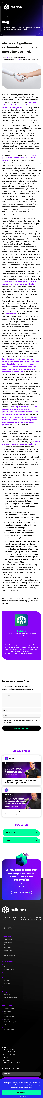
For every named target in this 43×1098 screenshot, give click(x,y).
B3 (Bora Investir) (9, 1030)
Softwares (7, 967)
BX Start (6, 980)
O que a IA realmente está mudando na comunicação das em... (20, 781)
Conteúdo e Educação (10, 997)
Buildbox (7, 28)
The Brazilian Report (10, 1022)
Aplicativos (7, 964)
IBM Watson (11, 314)
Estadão (6, 1014)
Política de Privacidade (21, 1096)
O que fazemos (8, 942)
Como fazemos (8, 945)
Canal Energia (8, 1011)
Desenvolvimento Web (10, 972)
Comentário (7, 695)
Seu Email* (7, 1074)
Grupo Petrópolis (9, 1008)
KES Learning (7, 1027)
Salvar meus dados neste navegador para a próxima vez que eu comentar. (22, 721)
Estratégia (21, 833)
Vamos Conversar (9, 955)
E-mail (5, 715)
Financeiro (7, 1000)
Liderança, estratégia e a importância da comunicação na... (21, 813)
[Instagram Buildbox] (4, 927)
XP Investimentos (9, 1016)
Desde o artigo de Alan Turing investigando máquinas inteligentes (19, 105)
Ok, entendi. (21, 1092)
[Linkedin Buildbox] (8, 927)
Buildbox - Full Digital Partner (13, 7)
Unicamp (6, 1019)
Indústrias (7, 994)
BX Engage (7, 983)
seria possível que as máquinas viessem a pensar (19, 157)
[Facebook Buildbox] (11, 927)
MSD (5, 1024)
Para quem (7, 947)
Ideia (4, 57)
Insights (13, 28)
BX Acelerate (8, 986)
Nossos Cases (8, 950)
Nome (5, 710)
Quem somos (8, 939)
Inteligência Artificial (10, 969)
